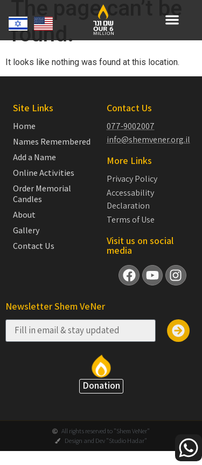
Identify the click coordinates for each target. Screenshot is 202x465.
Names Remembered (51, 151)
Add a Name (34, 166)
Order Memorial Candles (42, 203)
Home (24, 135)
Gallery (26, 239)
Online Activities (43, 182)
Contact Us (33, 255)
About (24, 224)
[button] (172, 20)
